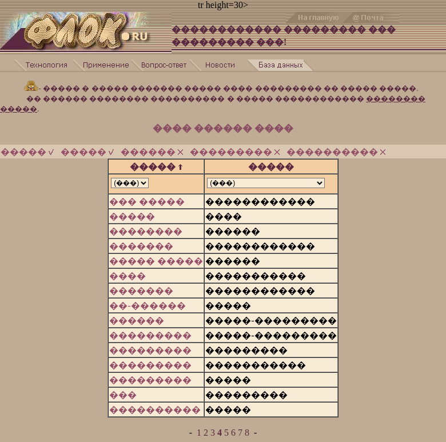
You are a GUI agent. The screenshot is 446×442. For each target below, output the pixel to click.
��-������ (147, 305)
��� (123, 395)
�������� (145, 231)
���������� (335, 152)
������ (152, 152)
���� (127, 276)
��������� (235, 152)
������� (141, 246)
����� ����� (156, 261)
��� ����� (147, 201)
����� (27, 152)
